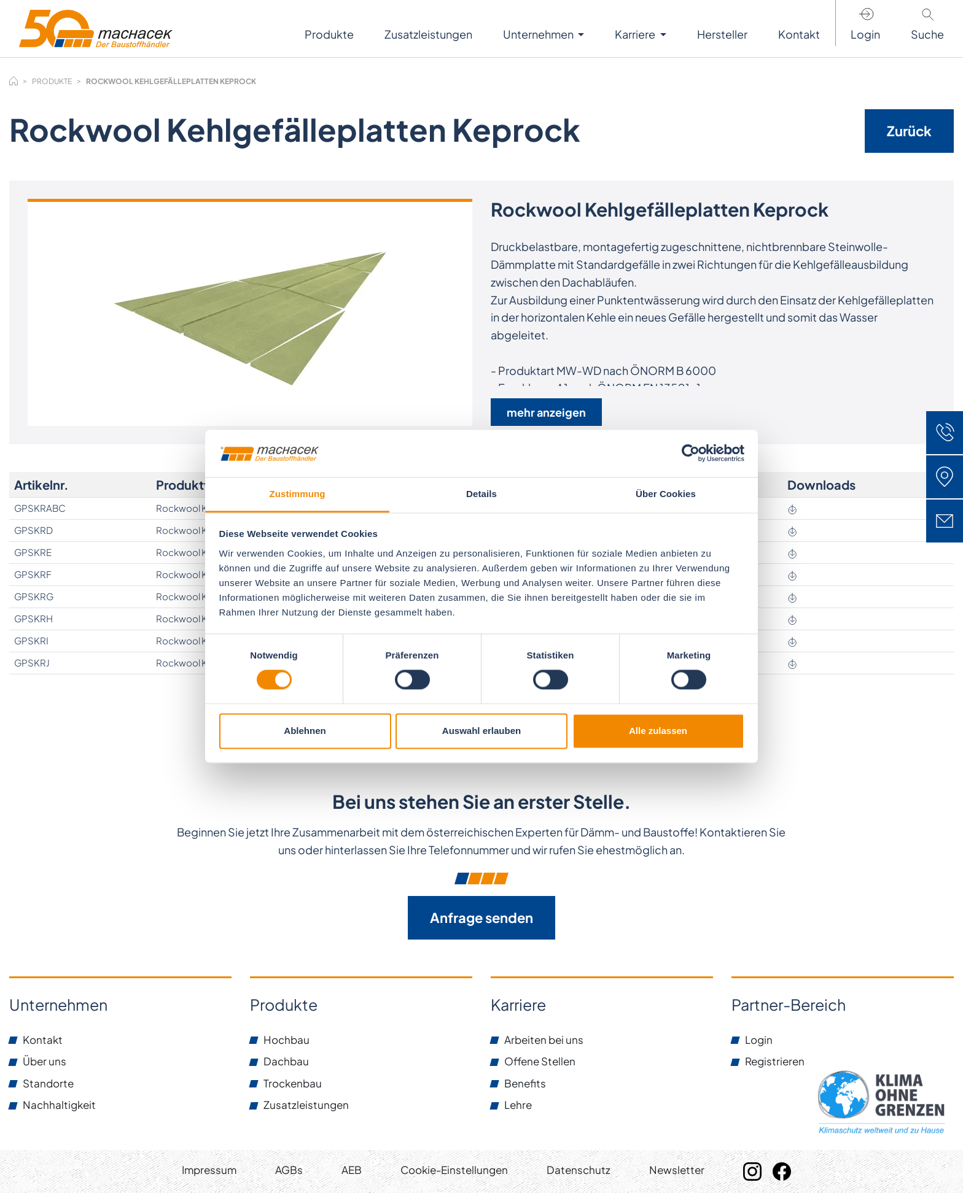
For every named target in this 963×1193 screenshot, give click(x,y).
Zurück (909, 130)
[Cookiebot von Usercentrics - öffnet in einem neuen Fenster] (690, 453)
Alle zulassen (658, 730)
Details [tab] (481, 493)
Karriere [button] (636, 34)
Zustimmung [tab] (298, 493)
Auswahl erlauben (481, 730)
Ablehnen (305, 730)
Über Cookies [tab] (666, 493)
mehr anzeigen (546, 412)
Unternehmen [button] (539, 34)
